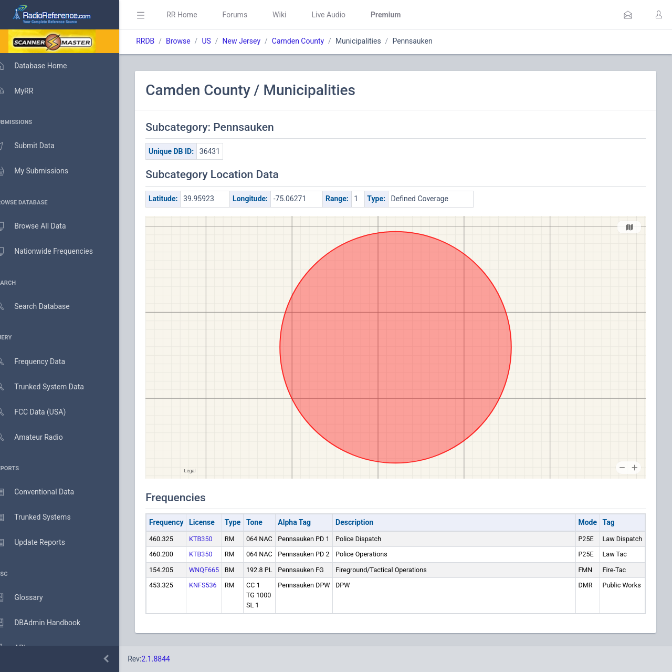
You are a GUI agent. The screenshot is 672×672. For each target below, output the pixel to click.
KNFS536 (218, 585)
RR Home (197, 15)
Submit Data (35, 146)
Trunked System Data (49, 386)
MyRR (24, 91)
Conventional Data (44, 492)
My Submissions (41, 171)
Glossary (29, 598)
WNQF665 (219, 570)
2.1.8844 (170, 659)
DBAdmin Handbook (48, 623)
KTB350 (216, 539)
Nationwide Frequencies (54, 251)
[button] (628, 15)
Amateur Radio (39, 437)
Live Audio (344, 15)
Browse (193, 41)
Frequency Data (40, 361)
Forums (249, 15)
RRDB (160, 41)
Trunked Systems (43, 517)
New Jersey (256, 41)
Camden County (313, 41)
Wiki (294, 15)
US (221, 41)
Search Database (42, 306)
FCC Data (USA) (40, 412)
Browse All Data (40, 226)
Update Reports (40, 542)
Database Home (41, 65)
